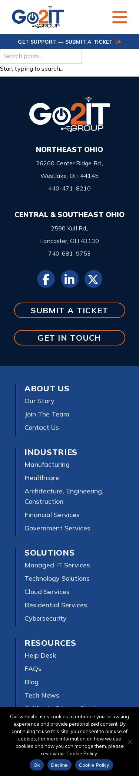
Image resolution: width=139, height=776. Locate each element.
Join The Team (46, 414)
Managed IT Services (57, 565)
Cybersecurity (45, 618)
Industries (50, 452)
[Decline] (129, 741)
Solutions (49, 552)
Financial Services (52, 514)
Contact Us (41, 427)
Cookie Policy (94, 765)
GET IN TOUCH (69, 338)
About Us (47, 388)
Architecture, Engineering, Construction (63, 496)
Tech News (41, 695)
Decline (59, 765)
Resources (50, 642)
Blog (31, 682)
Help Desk (40, 655)
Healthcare (41, 477)
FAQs (33, 668)
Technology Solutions (57, 578)
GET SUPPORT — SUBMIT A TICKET (69, 41)
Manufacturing (47, 464)
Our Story (39, 401)
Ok (36, 765)
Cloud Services (47, 591)
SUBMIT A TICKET (70, 310)
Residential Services (55, 605)
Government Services (57, 528)
